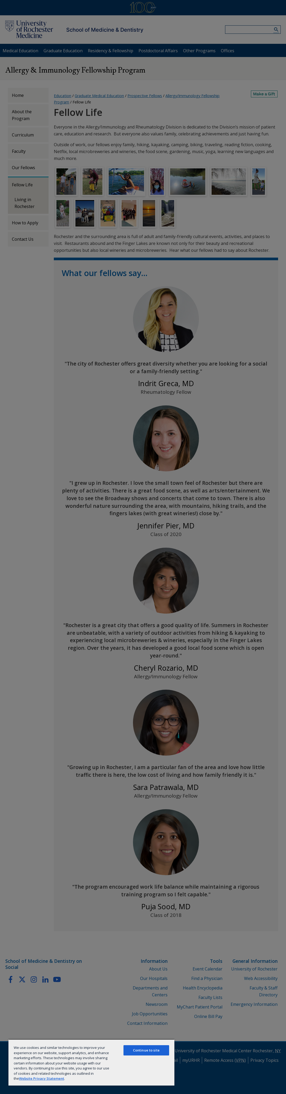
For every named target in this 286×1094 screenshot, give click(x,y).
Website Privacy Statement (41, 1078)
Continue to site (146, 1050)
